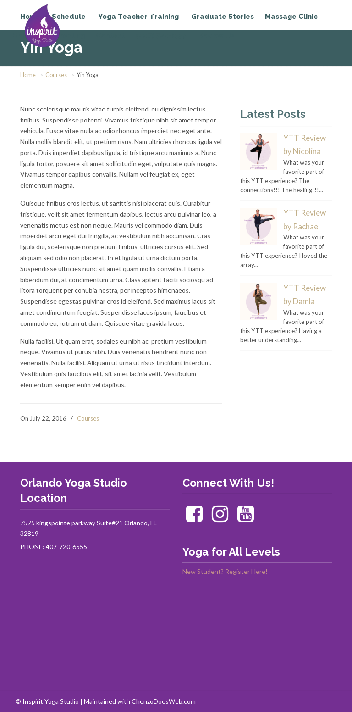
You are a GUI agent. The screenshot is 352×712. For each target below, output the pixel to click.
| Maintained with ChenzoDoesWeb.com (138, 701)
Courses (56, 75)
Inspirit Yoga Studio (58, 26)
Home (28, 75)
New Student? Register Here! (225, 571)
